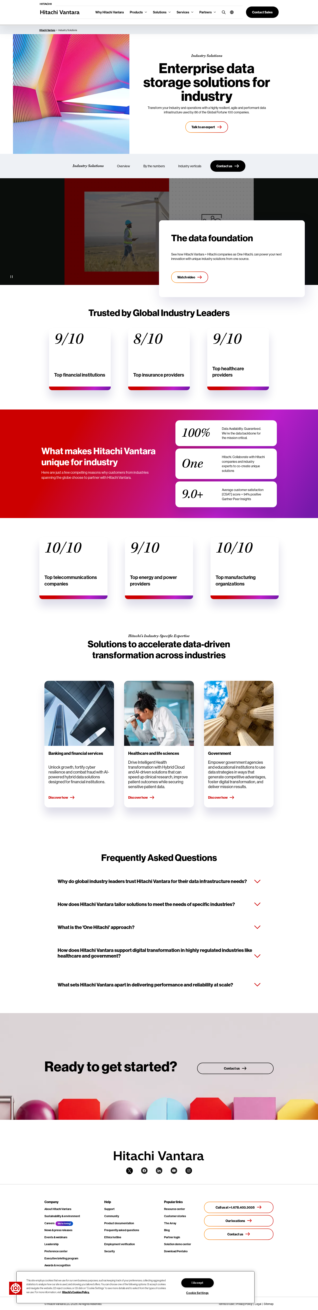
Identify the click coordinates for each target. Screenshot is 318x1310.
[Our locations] (239, 1220)
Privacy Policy (244, 1304)
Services (183, 12)
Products (136, 12)
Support (109, 1209)
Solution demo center (177, 1244)
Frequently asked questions (121, 1230)
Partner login (172, 1237)
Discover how (61, 797)
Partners (205, 12)
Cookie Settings (197, 1293)
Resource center (174, 1209)
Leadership (51, 1244)
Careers (49, 1223)
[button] (230, 12)
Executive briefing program (61, 1258)
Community (111, 1216)
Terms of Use (226, 1304)
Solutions (160, 12)
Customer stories (175, 1216)
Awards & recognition (57, 1265)
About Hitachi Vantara (57, 1209)
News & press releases (58, 1230)
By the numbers (154, 166)
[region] (135, 1287)
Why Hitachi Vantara (109, 12)
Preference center (56, 1251)
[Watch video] (189, 277)
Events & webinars (55, 1237)
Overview (123, 166)
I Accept (197, 1283)
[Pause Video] (11, 276)
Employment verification (119, 1244)
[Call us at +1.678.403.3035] (239, 1207)
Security (109, 1251)
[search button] (223, 12)
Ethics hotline (112, 1237)
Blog (167, 1230)
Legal (258, 1304)
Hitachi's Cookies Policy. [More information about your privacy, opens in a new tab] (75, 1292)
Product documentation (119, 1223)
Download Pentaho (176, 1251)
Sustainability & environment (62, 1216)
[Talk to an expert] (206, 127)
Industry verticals (189, 166)
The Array (170, 1223)
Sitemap (269, 1304)
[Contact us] (227, 166)
